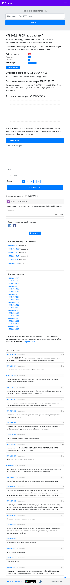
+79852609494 (11, 366)
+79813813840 (11, 558)
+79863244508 (13, 278)
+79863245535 (13, 324)
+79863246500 (13, 329)
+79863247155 (13, 316)
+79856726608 (11, 567)
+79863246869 (13, 249)
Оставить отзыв (13, 68)
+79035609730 (11, 515)
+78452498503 (11, 487)
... (27, 201)
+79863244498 (13, 300)
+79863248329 (13, 321)
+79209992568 (11, 399)
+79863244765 (13, 256)
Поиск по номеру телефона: (35, 11)
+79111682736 (11, 387)
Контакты (18, 582)
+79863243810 (13, 252)
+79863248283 (13, 310)
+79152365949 (11, 354)
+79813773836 (11, 548)
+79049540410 (11, 539)
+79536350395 (11, 501)
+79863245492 (13, 308)
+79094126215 (11, 465)
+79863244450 (13, 286)
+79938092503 (11, 411)
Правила (10, 582)
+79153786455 (11, 477)
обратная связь (30, 342)
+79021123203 (11, 444)
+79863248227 (13, 297)
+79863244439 (13, 283)
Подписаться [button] (35, 233)
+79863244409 (13, 281)
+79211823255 (11, 375)
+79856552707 (11, 525)
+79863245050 (13, 305)
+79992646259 (11, 456)
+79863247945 (13, 318)
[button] (35, 22)
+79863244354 (13, 291)
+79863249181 (13, 263)
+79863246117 (13, 313)
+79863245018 (13, 245)
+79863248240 (13, 260)
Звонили (7, 2)
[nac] (65, 3)
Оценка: (10, 181)
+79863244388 (13, 289)
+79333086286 (11, 435)
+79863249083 (13, 326)
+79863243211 (13, 302)
